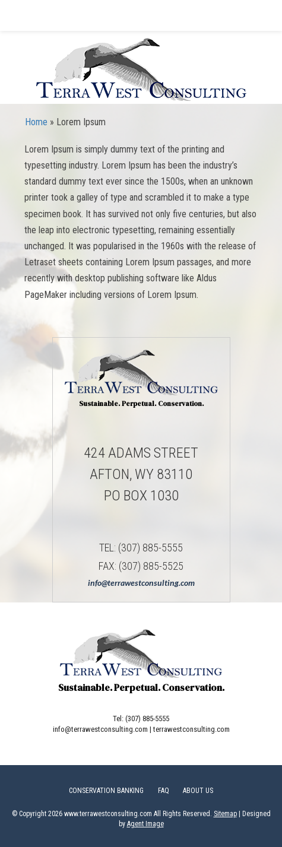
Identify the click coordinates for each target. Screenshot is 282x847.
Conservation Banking (106, 790)
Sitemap (225, 814)
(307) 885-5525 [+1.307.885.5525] (151, 566)
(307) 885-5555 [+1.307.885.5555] (150, 547)
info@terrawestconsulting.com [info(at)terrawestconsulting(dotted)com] (141, 583)
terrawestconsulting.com (191, 729)
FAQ (163, 790)
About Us (198, 790)
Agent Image (145, 824)
